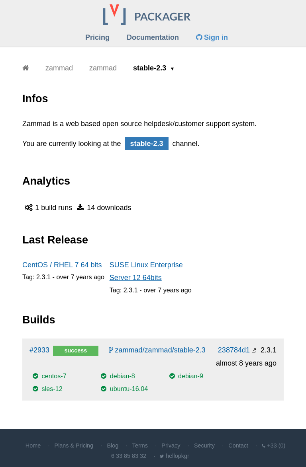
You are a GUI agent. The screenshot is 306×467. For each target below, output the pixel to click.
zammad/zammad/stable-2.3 (157, 350)
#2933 (39, 350)
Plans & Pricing (74, 445)
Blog (113, 445)
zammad (59, 68)
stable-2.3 (150, 68)
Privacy (170, 445)
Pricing (97, 37)
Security (204, 445)
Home (33, 445)
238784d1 (234, 350)
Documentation (153, 37)
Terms (140, 445)
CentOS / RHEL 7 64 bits (62, 265)
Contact (238, 445)
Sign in (212, 37)
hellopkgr (177, 456)
